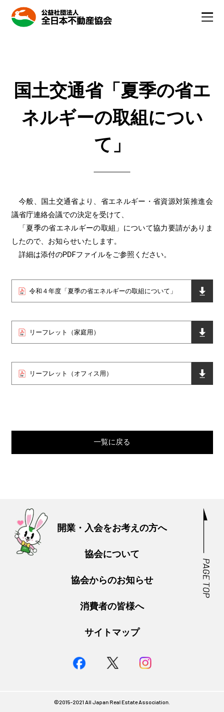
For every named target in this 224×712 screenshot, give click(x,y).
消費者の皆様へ (112, 606)
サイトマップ (112, 632)
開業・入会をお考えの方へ (112, 528)
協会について (112, 554)
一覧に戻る (112, 442)
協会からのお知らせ (112, 580)
